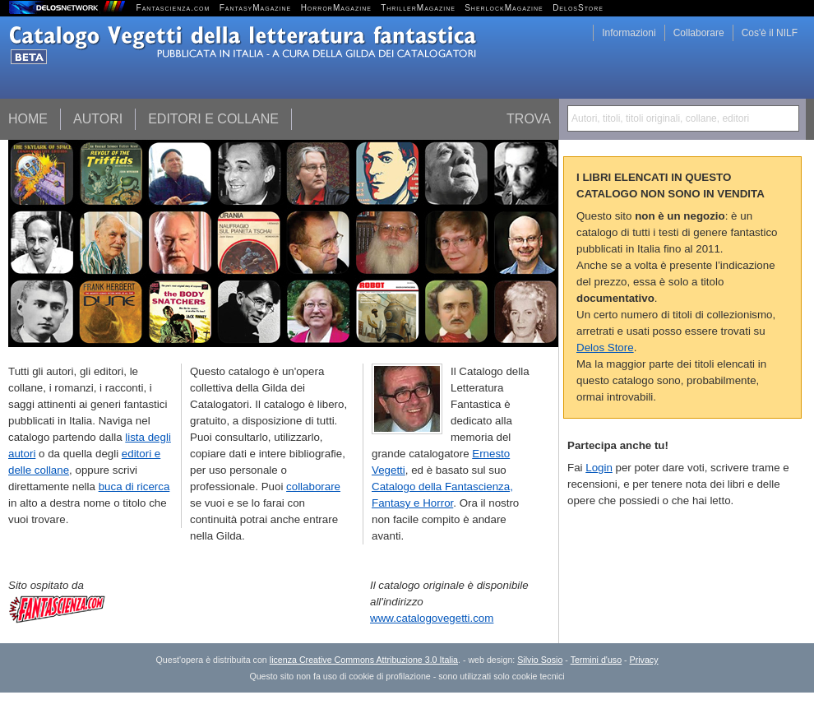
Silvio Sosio (539, 660)
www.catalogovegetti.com (431, 618)
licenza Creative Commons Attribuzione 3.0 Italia (364, 660)
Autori (98, 119)
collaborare (313, 486)
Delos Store (605, 347)
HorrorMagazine (336, 7)
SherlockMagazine (504, 7)
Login (599, 467)
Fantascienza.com (173, 7)
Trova (528, 119)
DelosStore (578, 7)
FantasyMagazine (256, 7)
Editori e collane (213, 119)
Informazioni (628, 33)
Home (28, 119)
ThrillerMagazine (418, 7)
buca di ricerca (134, 486)
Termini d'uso (596, 660)
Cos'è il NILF (770, 33)
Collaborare (698, 33)
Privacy (644, 660)
